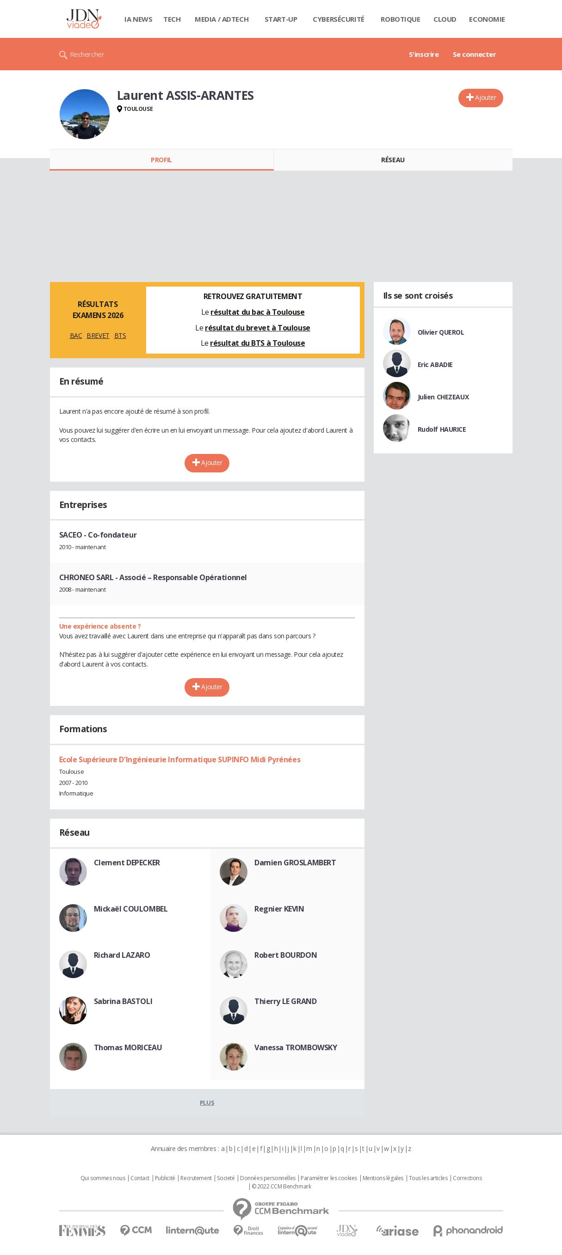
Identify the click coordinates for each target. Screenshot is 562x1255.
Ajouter (485, 97)
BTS (120, 335)
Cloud (445, 19)
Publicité (165, 1178)
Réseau (392, 159)
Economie (487, 19)
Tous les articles (428, 1178)
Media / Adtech (221, 19)
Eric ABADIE (435, 364)
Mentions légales (383, 1178)
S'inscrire (424, 54)
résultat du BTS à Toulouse (257, 343)
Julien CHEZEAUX (443, 396)
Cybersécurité (338, 19)
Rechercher (87, 54)
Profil (161, 159)
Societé (226, 1178)
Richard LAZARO (122, 955)
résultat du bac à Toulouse (257, 312)
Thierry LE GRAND (285, 1001)
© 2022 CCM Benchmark (281, 1186)
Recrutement (195, 1178)
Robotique (400, 19)
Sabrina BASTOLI (123, 1001)
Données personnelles (268, 1178)
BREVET (97, 335)
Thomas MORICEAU (128, 1047)
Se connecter (474, 54)
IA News (138, 19)
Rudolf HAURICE (442, 429)
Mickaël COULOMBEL (131, 909)
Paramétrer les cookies (329, 1178)
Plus (207, 1102)
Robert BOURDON (285, 955)
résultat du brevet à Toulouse (257, 328)
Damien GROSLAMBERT (295, 862)
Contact (139, 1178)
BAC (76, 335)
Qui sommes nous (102, 1178)
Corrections (467, 1178)
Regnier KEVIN (279, 909)
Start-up (281, 19)
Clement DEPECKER (127, 862)
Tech (171, 19)
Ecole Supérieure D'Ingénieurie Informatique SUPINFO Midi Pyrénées (180, 759)
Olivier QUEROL (441, 332)
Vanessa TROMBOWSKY (295, 1047)
